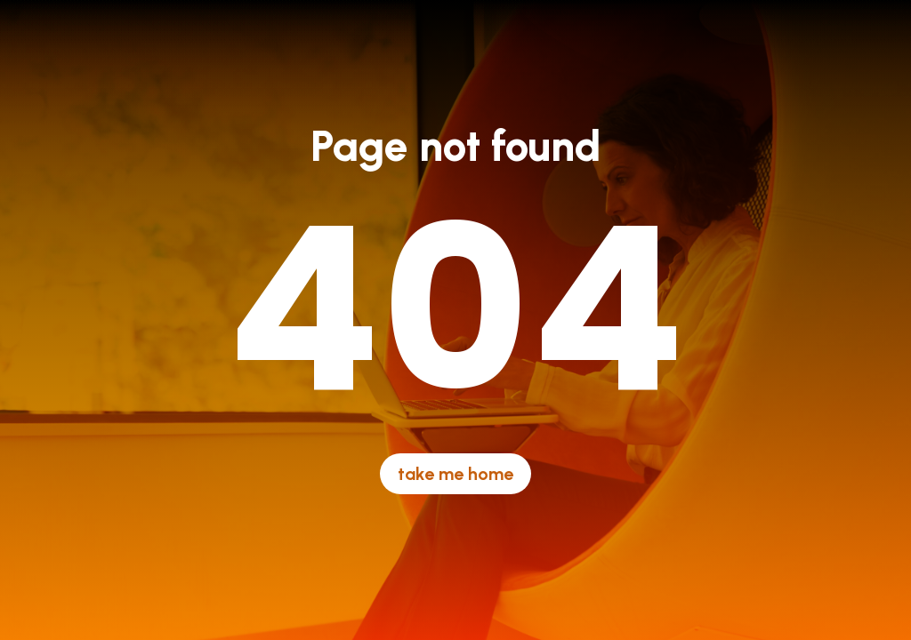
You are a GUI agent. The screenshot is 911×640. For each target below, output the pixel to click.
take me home (455, 473)
